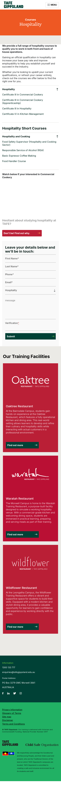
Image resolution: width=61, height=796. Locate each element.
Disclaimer (7, 720)
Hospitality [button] (8, 89)
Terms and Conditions (13, 724)
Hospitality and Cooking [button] (16, 136)
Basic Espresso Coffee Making (19, 155)
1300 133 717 (8, 667)
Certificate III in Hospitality (16, 108)
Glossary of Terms (11, 713)
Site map (6, 716)
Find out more (15, 445)
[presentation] (25, 324)
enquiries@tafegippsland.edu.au (18, 672)
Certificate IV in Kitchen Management (23, 113)
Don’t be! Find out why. (17, 233)
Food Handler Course (14, 161)
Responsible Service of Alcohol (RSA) (23, 150)
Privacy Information (12, 709)
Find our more (15, 626)
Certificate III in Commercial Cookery (22, 94)
